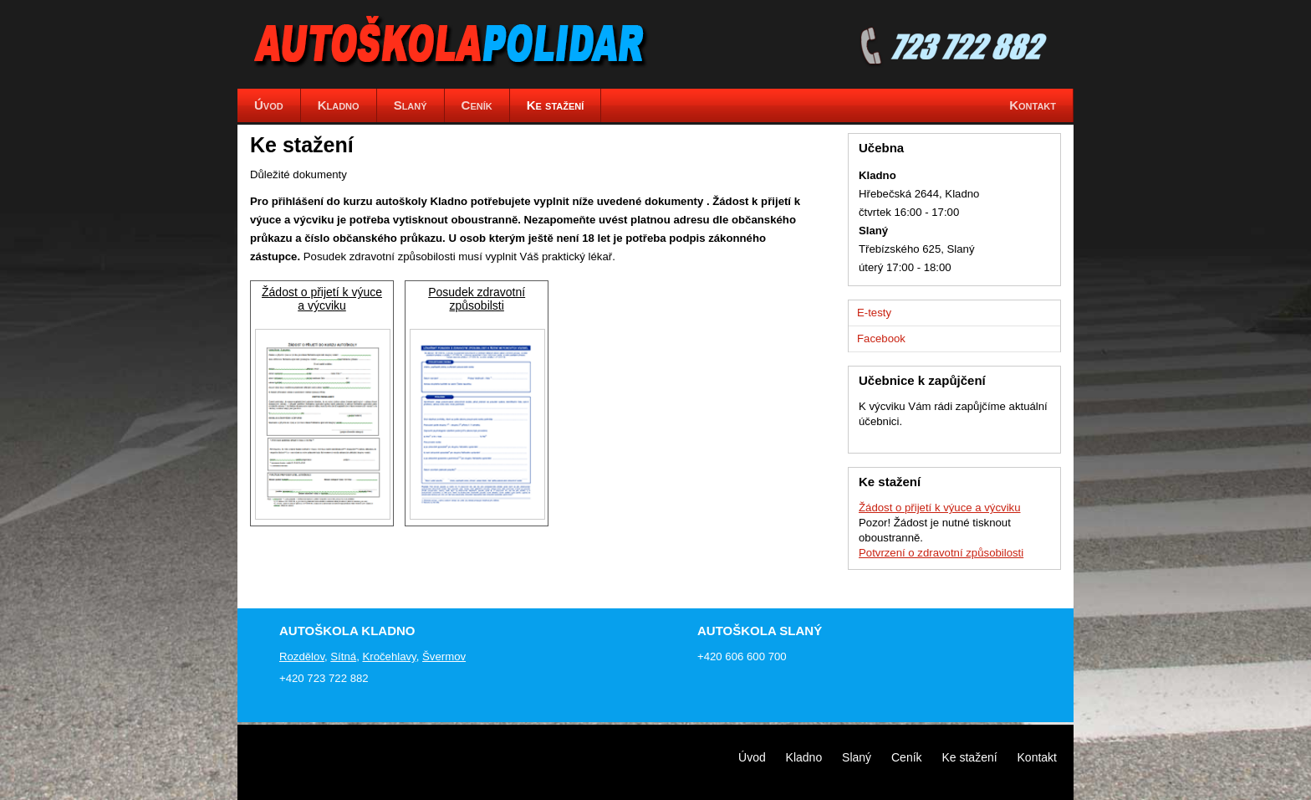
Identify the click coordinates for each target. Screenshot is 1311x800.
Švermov (444, 656)
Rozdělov (301, 656)
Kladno (804, 757)
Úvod (752, 757)
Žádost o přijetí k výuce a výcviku (322, 298)
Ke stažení (969, 757)
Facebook (881, 338)
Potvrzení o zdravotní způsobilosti (941, 552)
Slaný (856, 757)
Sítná (343, 656)
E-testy (874, 312)
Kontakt (1037, 757)
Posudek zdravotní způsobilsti (476, 298)
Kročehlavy (389, 656)
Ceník (906, 757)
